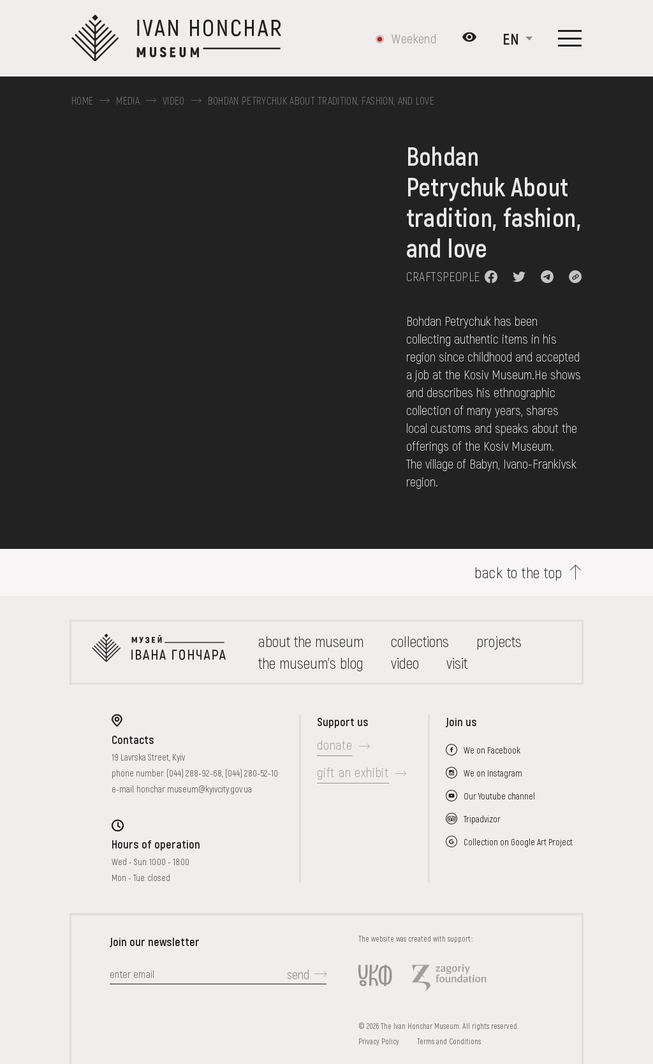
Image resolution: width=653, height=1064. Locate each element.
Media (128, 101)
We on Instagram (493, 773)
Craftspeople (443, 276)
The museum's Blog (310, 662)
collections (420, 641)
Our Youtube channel (499, 796)
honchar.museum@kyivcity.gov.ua (194, 788)
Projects (499, 641)
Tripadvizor (482, 818)
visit (456, 662)
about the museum (310, 641)
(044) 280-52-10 (251, 773)
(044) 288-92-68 (194, 773)
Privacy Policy (378, 1041)
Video (174, 101)
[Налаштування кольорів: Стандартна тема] (469, 38)
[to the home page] (159, 652)
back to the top (518, 572)
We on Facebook (492, 750)
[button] (491, 276)
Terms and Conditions (449, 1041)
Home (82, 101)
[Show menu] (570, 38)
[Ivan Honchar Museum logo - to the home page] (181, 38)
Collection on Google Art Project (518, 841)
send (298, 974)
